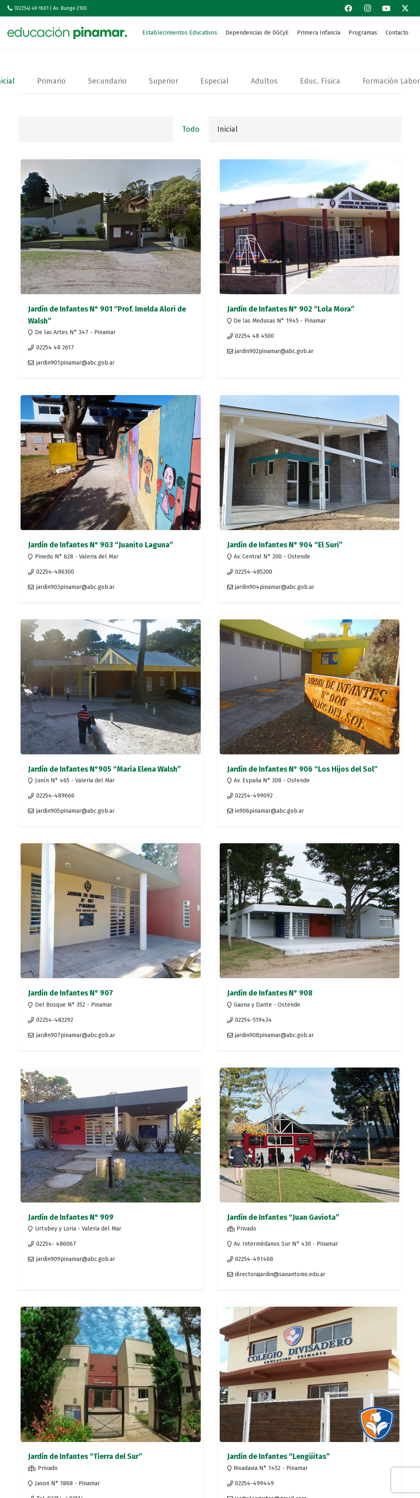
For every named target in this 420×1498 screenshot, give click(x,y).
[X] (405, 8)
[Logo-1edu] (67, 33)
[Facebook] (348, 8)
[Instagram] (367, 8)
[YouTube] (386, 8)
